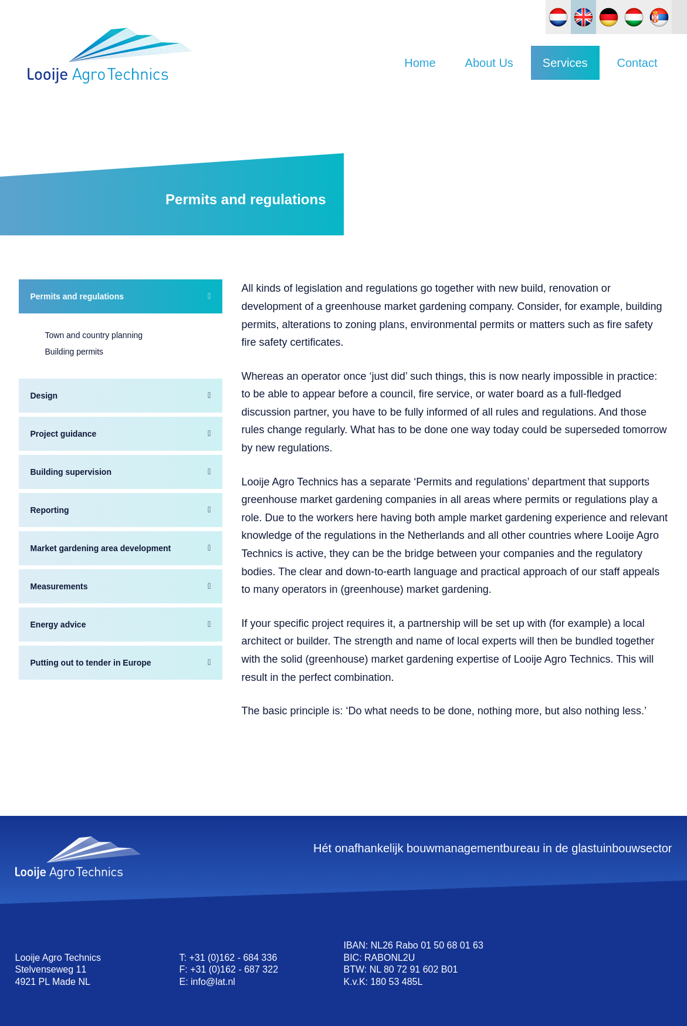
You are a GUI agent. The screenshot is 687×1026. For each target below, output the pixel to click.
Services (565, 62)
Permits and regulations (77, 293)
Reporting (50, 507)
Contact (637, 62)
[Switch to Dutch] (558, 17)
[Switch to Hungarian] (634, 17)
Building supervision (71, 469)
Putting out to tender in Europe (91, 659)
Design (44, 392)
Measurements (59, 583)
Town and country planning (94, 332)
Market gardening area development (101, 545)
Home (419, 62)
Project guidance (64, 431)
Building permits (74, 348)
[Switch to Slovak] (659, 17)
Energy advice (58, 621)
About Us (489, 62)
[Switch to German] (608, 17)
